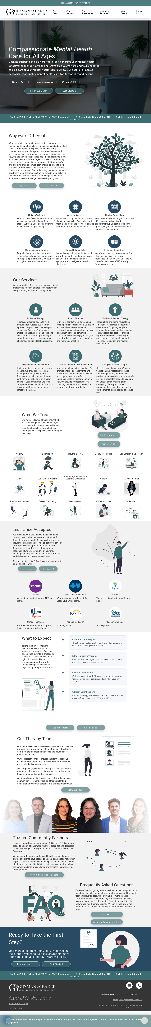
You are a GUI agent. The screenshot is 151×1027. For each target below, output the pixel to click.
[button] (129, 1001)
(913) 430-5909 (130, 1010)
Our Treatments (87, 12)
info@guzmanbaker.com (110, 1010)
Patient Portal (136, 12)
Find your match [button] (36, 91)
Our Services (71, 12)
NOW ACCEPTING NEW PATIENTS (75, 3)
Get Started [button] (72, 91)
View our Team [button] (75, 796)
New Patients (123, 12)
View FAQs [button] (107, 922)
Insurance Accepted (105, 12)
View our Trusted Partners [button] (44, 882)
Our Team (57, 12)
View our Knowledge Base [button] (107, 931)
